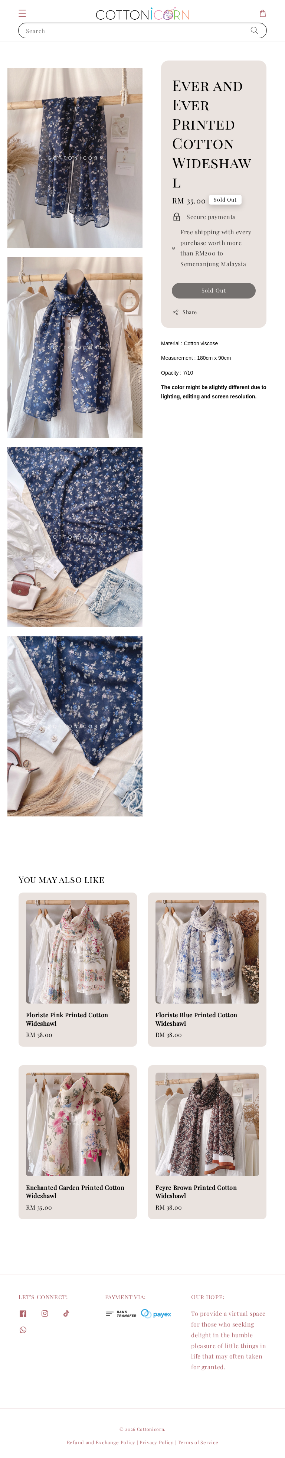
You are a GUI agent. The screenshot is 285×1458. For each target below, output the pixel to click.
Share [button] (184, 312)
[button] (22, 13)
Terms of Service (198, 1442)
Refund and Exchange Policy (101, 1442)
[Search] (254, 30)
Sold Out (214, 290)
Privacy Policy (157, 1442)
